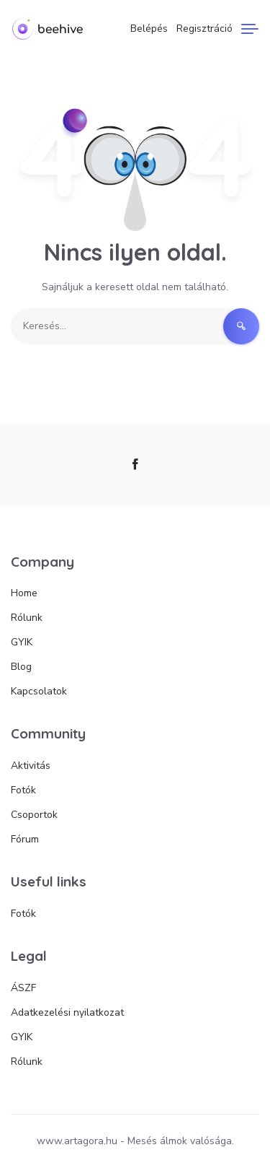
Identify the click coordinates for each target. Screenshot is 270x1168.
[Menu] (249, 28)
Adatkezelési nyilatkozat (67, 1012)
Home (24, 593)
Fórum (25, 839)
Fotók (23, 790)
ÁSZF (23, 988)
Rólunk (26, 617)
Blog (21, 667)
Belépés (149, 28)
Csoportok (34, 814)
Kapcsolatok (39, 691)
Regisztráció (204, 28)
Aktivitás (30, 765)
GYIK (21, 642)
